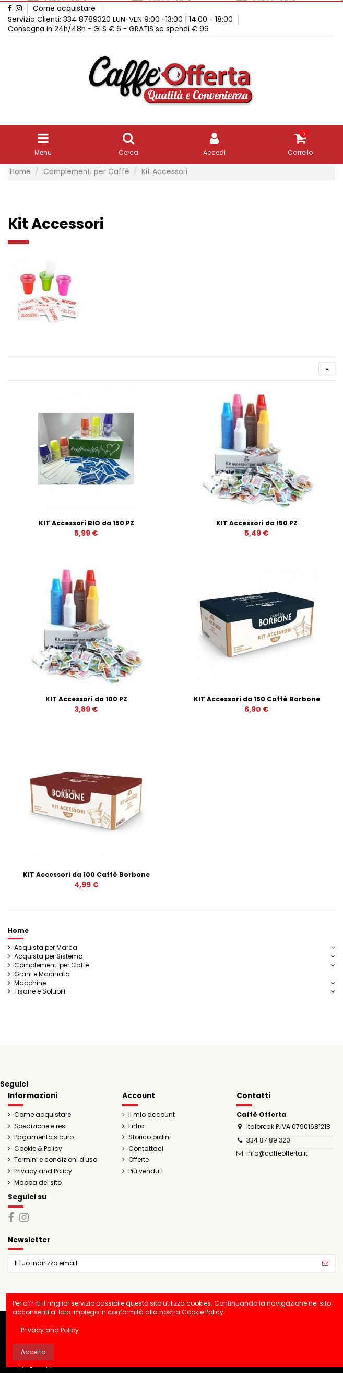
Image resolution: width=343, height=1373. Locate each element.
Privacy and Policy (43, 1171)
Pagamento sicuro (44, 1137)
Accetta (33, 1351)
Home (18, 930)
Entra (136, 1126)
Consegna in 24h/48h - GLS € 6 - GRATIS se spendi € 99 (108, 29)
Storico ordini (149, 1137)
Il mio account (151, 1115)
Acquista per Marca (45, 947)
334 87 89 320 (268, 1140)
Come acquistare (64, 9)
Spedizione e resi (40, 1126)
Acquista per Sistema (48, 956)
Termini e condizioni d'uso (55, 1160)
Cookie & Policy (38, 1149)
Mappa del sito (38, 1183)
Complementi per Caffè (51, 965)
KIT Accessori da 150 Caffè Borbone (257, 699)
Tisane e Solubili (39, 991)
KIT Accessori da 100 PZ (86, 699)
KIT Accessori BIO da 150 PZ (86, 522)
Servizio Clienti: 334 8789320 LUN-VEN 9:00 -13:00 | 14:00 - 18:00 (121, 20)
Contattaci (145, 1149)
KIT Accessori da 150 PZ (257, 522)
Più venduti (145, 1171)
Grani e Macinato (41, 974)
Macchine (30, 983)
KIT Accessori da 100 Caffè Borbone (86, 874)
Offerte (138, 1160)
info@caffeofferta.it (276, 1153)
